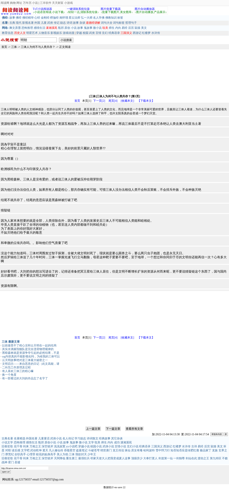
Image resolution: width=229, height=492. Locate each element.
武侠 (50, 22)
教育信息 (7, 32)
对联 (8, 450)
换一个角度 (9, 374)
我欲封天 (81, 454)
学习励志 (80, 438)
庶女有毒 (137, 450)
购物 (13, 2)
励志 (63, 22)
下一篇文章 (113, 428)
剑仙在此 (191, 458)
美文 (144, 27)
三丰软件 (45, 2)
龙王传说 (118, 450)
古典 (12, 22)
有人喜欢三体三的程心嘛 (18, 371)
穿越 (79, 32)
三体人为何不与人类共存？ (38, 46)
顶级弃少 (137, 458)
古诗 (194, 446)
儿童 (44, 22)
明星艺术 (32, 32)
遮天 (45, 450)
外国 (37, 22)
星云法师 (74, 17)
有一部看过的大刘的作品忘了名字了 (25, 378)
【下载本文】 (146, 100)
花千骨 (18, 446)
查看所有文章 (134, 428)
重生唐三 (71, 458)
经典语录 (114, 32)
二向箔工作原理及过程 (16, 367)
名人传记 (68, 438)
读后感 (16, 450)
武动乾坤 (36, 450)
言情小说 (120, 446)
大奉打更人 (150, 458)
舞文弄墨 (15, 27)
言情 (98, 32)
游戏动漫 (68, 32)
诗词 (69, 22)
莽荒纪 (9, 454)
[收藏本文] (127, 100)
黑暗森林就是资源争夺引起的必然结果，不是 (30, 352)
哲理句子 (131, 22)
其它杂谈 (117, 438)
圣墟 (17, 462)
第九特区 (215, 458)
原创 (67, 27)
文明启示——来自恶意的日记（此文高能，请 (30, 363)
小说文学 (7, 442)
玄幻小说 (132, 446)
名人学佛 (98, 17)
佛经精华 (28, 17)
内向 (118, 27)
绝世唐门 (106, 450)
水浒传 (155, 32)
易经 (124, 27)
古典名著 (7, 438)
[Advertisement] (95, 71)
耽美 (97, 442)
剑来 (26, 446)
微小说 (97, 27)
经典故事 (104, 438)
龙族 (215, 450)
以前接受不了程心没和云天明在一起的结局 (29, 345)
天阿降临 (59, 458)
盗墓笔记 (81, 450)
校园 (85, 32)
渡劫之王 (203, 458)
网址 (19, 2)
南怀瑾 (63, 17)
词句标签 (119, 22)
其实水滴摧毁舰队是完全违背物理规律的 (28, 349)
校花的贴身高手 (46, 454)
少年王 (91, 454)
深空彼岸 (47, 446)
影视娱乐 (56, 32)
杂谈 (82, 22)
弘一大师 (86, 17)
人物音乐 (44, 32)
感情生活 (39, 27)
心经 (37, 17)
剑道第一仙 (165, 458)
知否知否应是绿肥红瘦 (184, 450)
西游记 (137, 32)
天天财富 (57, 2)
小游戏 (68, 2)
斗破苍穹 (94, 450)
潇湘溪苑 (126, 442)
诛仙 (127, 450)
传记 (56, 22)
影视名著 (28, 22)
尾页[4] (113, 100)
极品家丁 (205, 450)
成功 (117, 442)
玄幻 (105, 32)
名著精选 (19, 438)
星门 (11, 462)
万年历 (27, 2)
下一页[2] (99, 100)
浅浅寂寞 (59, 446)
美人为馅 (62, 454)
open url (6, 472)
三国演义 (157, 446)
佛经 (18, 17)
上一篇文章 (93, 428)
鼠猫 (137, 27)
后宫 (131, 27)
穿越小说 (84, 446)
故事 (12, 17)
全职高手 (20, 454)
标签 (120, 17)
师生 (111, 27)
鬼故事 (88, 27)
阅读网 (5, 2)
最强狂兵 (84, 458)
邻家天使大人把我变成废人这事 (110, 458)
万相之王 (35, 446)
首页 (4, 46)
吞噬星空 (69, 450)
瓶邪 (61, 27)
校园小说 (96, 446)
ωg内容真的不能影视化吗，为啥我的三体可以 (31, 356)
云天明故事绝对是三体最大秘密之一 (25, 360)
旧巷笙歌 (7, 446)
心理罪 (31, 454)
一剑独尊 (179, 458)
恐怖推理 (27, 27)
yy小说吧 (71, 446)
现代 (18, 22)
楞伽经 (54, 17)
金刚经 (45, 17)
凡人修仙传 (56, 450)
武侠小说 (56, 438)
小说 (35, 2)
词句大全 (106, 22)
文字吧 (25, 450)
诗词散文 (92, 438)
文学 (91, 442)
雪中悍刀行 (163, 450)
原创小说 (50, 442)
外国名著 (31, 438)
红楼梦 (146, 32)
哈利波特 (149, 450)
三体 (14, 46)
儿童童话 (44, 438)
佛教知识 (111, 17)
